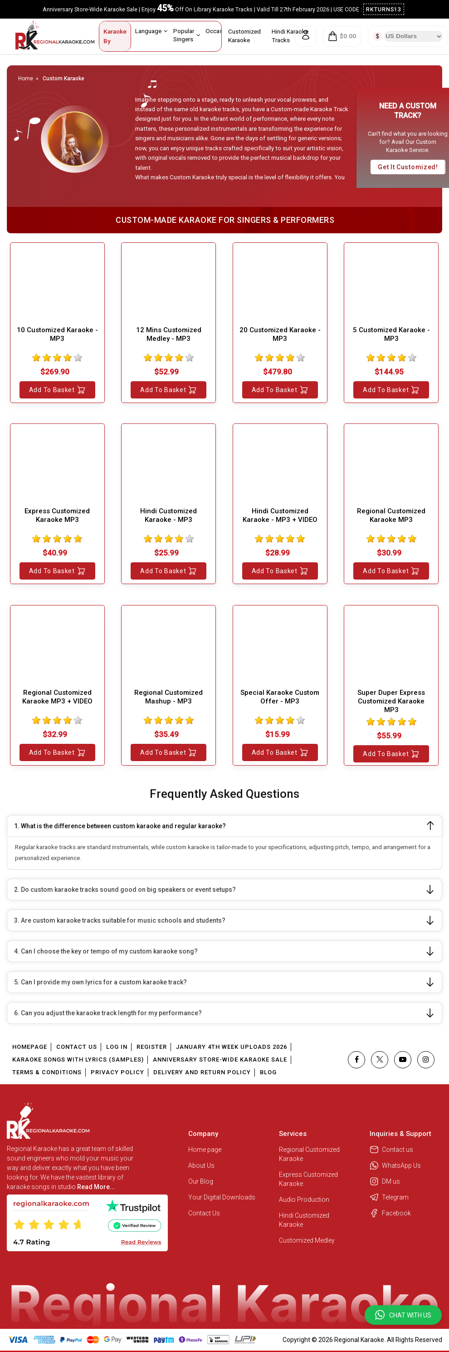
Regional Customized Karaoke (309, 1154)
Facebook (390, 1213)
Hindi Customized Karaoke (304, 1220)
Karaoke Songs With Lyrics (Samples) (78, 1059)
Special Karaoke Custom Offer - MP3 (279, 696)
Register (152, 1046)
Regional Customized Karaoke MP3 (391, 515)
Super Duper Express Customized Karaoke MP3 (391, 701)
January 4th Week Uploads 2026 (231, 1046)
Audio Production (304, 1199)
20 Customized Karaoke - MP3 (280, 334)
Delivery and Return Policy (202, 1072)
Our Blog (200, 1181)
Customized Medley (307, 1240)
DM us (385, 1181)
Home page (204, 1149)
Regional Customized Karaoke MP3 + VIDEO (57, 696)
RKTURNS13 (384, 9)
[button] (403, 1315)
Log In (116, 1046)
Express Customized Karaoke (308, 1179)
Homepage (29, 1046)
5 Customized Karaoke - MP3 (391, 334)
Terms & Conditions (47, 1072)
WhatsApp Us (395, 1165)
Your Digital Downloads (221, 1197)
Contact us (391, 1149)
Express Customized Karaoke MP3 (57, 515)
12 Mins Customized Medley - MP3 (168, 334)
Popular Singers (186, 34)
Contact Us (76, 1046)
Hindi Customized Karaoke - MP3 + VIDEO (280, 515)
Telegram (389, 1197)
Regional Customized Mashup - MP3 (168, 696)
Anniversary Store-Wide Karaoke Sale (220, 1059)
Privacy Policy (117, 1072)
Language (151, 30)
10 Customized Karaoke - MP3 (57, 334)
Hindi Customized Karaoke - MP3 (168, 515)
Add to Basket (57, 389)
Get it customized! (408, 167)
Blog (268, 1072)
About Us (201, 1165)
